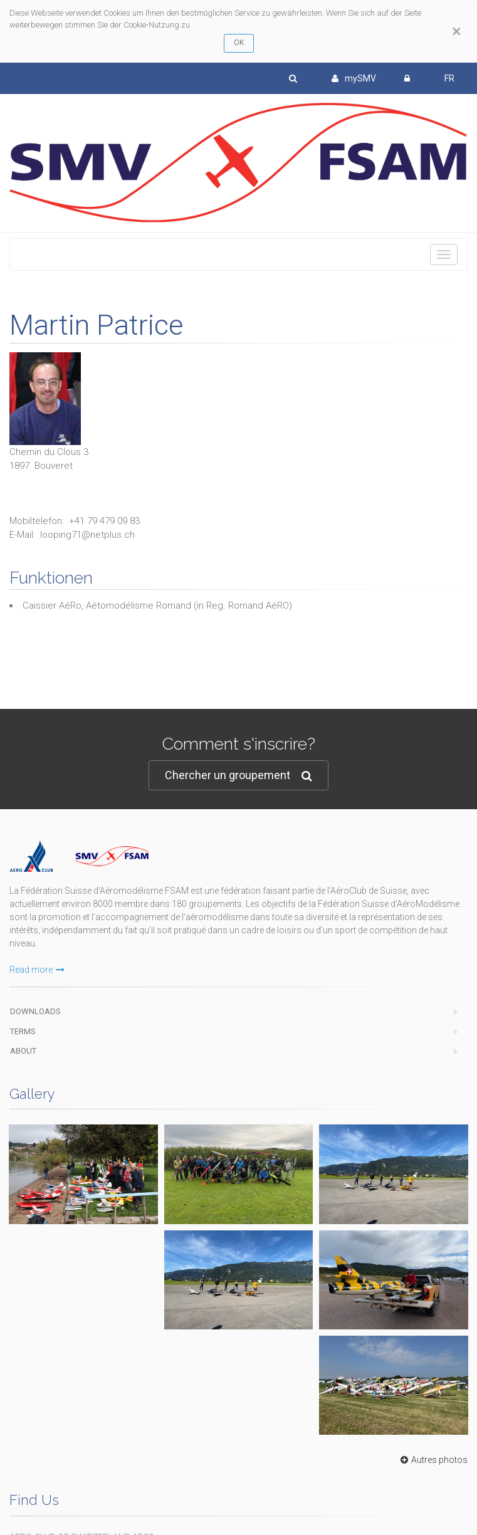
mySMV (354, 78)
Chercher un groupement (238, 775)
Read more (37, 970)
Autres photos (432, 1460)
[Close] (456, 31)
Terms (23, 1031)
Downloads (35, 1011)
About (23, 1051)
